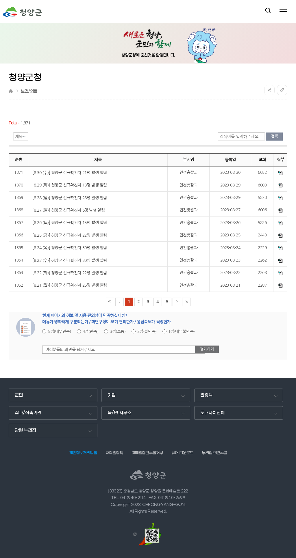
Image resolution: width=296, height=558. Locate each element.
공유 (269, 90)
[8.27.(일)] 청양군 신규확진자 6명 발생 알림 (68, 210)
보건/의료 (29, 91)
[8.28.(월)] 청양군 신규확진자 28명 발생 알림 (69, 198)
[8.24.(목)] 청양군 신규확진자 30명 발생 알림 (69, 248)
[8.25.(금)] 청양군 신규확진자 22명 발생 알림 (69, 235)
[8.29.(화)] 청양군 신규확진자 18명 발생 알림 (69, 185)
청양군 (22, 12)
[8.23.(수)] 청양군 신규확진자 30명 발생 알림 (69, 260)
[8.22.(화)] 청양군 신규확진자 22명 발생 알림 (69, 273)
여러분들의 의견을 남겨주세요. (70, 350)
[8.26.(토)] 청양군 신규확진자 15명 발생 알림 (69, 223)
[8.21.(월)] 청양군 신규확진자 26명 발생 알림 (69, 285)
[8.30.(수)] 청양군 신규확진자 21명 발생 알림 (69, 173)
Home (11, 91)
